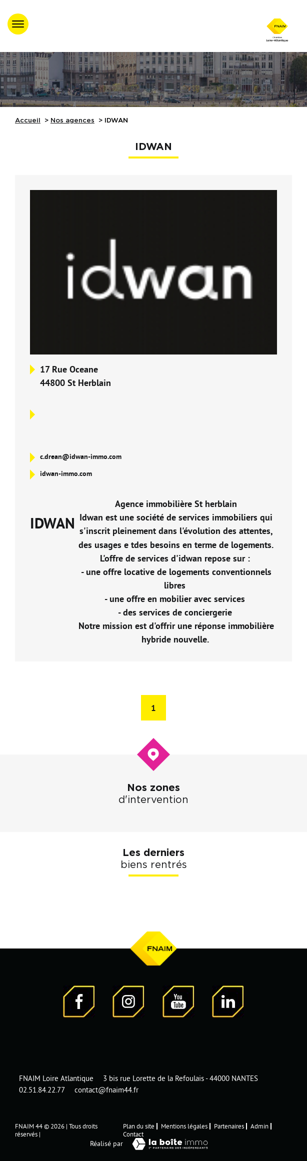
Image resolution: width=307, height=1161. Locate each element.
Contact (133, 1134)
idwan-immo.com (66, 473)
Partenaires (229, 1126)
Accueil (27, 120)
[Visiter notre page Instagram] (129, 1003)
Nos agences (72, 120)
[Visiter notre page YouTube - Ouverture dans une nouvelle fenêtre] (179, 1003)
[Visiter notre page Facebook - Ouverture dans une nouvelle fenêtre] (79, 1003)
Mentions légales (184, 1126)
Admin (259, 1126)
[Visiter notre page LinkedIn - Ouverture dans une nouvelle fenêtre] (228, 1003)
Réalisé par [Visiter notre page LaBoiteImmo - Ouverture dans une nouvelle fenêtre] (153, 1144)
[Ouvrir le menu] (18, 24)
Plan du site (138, 1126)
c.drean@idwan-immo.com (81, 456)
